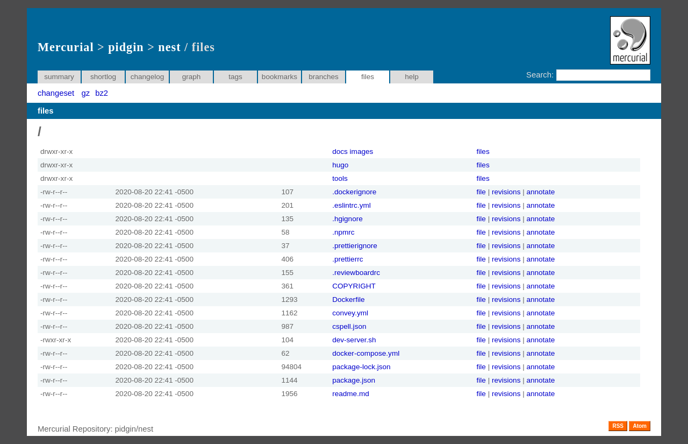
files (483, 151)
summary (59, 77)
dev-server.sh (354, 340)
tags (235, 77)
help (412, 77)
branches (324, 77)
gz (86, 93)
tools (340, 178)
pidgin (126, 47)
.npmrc (343, 232)
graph (191, 77)
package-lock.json (361, 367)
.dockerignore (354, 192)
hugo (340, 165)
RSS (618, 426)
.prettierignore (354, 246)
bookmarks (279, 77)
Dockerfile (348, 299)
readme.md (350, 394)
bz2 (101, 93)
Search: (540, 75)
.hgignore (347, 219)
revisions (506, 192)
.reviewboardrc (356, 273)
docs (340, 151)
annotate (540, 192)
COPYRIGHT (354, 286)
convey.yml (350, 313)
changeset (56, 93)
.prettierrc (347, 259)
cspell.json (349, 326)
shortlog (103, 77)
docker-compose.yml (365, 353)
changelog (147, 77)
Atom (640, 426)
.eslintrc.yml (351, 205)
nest (169, 47)
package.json (353, 380)
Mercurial (66, 47)
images (362, 151)
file (481, 192)
